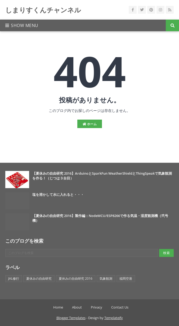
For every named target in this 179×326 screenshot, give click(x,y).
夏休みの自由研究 (39, 278)
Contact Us (119, 307)
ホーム (90, 124)
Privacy (96, 307)
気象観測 (106, 278)
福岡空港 (125, 278)
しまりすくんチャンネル (43, 9)
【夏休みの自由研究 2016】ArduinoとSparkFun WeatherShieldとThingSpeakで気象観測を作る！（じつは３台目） (102, 175)
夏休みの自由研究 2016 (75, 278)
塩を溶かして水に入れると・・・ (58, 194)
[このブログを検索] (81, 253)
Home (58, 307)
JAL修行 (13, 278)
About (77, 307)
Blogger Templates (71, 317)
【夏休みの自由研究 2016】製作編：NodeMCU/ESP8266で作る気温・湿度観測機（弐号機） (100, 218)
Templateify (113, 317)
